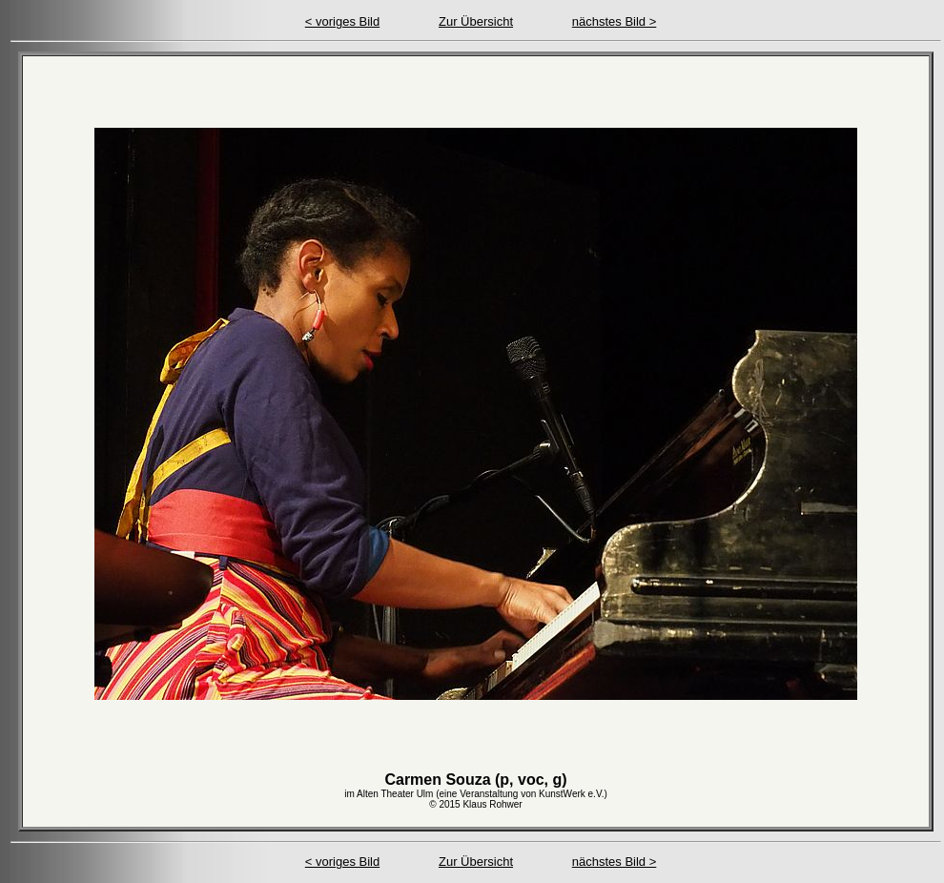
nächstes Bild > (614, 21)
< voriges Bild (342, 21)
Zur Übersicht (476, 21)
